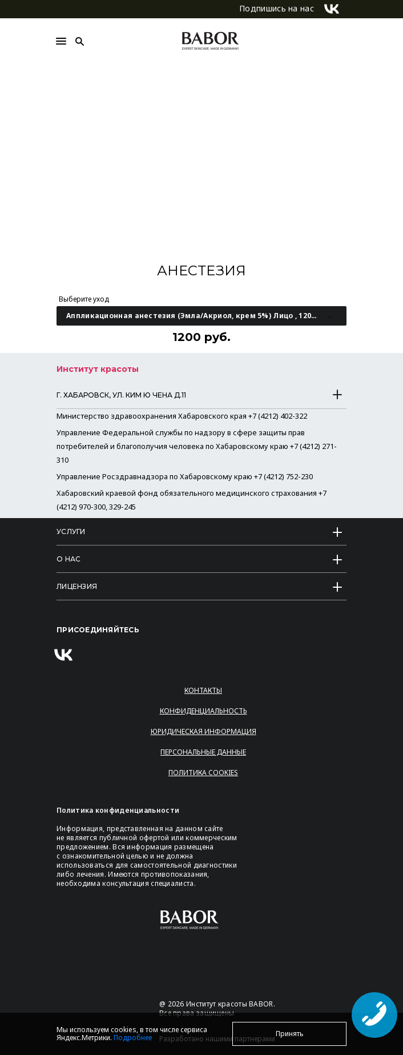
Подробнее (133, 1037)
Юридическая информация (203, 731)
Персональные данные (203, 752)
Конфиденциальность (203, 711)
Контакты (203, 690)
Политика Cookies (203, 772)
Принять (290, 1033)
